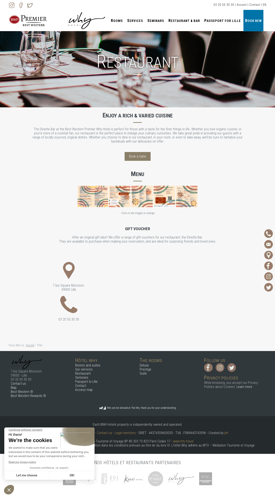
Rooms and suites (87, 365)
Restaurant (83, 373)
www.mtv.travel (183, 441)
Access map (84, 390)
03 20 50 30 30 (224, 4)
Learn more (244, 387)
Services (135, 20)
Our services (84, 369)
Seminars (155, 20)
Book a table (137, 156)
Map (14, 388)
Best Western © (22, 392)
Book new (253, 20)
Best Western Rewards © (28, 396)
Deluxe (144, 365)
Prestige (145, 369)
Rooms (117, 20)
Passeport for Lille (222, 20)
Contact (254, 4)
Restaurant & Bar (184, 20)
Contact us (18, 383)
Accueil (242, 4)
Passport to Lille (86, 382)
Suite (143, 373)
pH (226, 433)
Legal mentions (125, 433)
